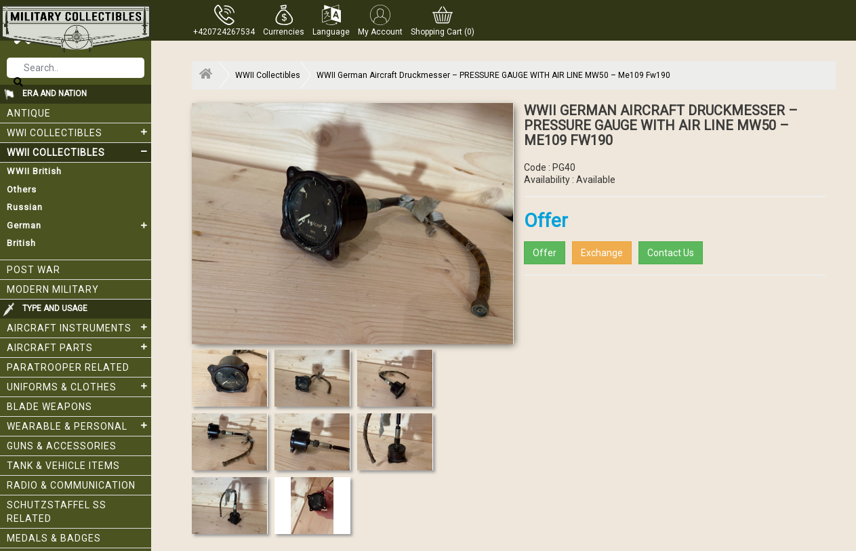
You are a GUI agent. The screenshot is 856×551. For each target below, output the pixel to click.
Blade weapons (49, 406)
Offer (544, 252)
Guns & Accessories (62, 446)
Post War (33, 269)
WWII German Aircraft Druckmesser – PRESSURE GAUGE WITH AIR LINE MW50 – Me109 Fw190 (493, 75)
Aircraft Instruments (79, 327)
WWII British (34, 171)
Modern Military (53, 289)
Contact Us (670, 252)
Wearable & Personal (79, 426)
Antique (29, 113)
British (21, 243)
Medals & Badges (54, 538)
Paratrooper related (68, 367)
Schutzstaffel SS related (56, 511)
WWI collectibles (79, 132)
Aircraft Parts (79, 347)
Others (22, 189)
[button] (283, 20)
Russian (25, 207)
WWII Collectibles (79, 152)
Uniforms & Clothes (79, 386)
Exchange (602, 252)
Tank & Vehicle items (63, 465)
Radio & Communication (71, 485)
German (79, 226)
